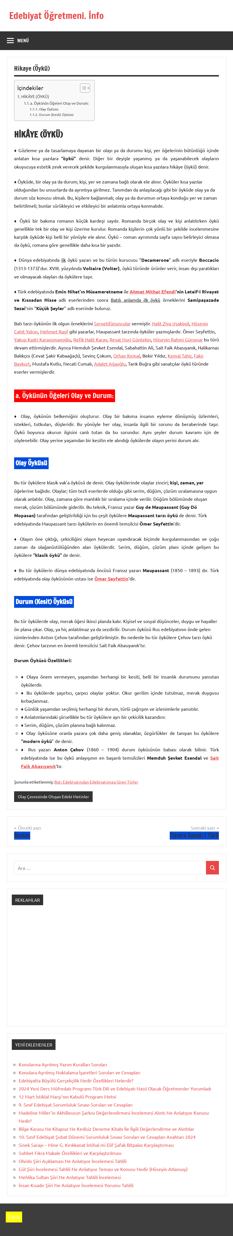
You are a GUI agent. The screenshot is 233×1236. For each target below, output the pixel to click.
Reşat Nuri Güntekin (130, 339)
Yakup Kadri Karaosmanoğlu (42, 339)
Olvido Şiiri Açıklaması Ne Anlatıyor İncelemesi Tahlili (73, 1161)
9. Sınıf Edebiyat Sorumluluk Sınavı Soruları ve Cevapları (76, 1104)
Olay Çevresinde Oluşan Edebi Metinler (53, 796)
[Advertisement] (116, 971)
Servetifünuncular (112, 323)
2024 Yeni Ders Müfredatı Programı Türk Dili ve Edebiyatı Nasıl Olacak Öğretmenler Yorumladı (115, 1088)
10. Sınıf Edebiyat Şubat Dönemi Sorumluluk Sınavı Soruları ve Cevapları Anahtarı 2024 (107, 1137)
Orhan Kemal (126, 355)
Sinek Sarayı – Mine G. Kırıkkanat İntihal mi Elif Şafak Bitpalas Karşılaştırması (96, 1145)
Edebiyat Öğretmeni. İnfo (56, 15)
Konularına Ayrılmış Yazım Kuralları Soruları (63, 1064)
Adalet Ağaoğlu (110, 363)
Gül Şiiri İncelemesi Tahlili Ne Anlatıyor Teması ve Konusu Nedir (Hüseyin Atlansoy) (103, 1169)
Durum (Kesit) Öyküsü (56, 114)
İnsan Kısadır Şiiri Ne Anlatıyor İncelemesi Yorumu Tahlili (76, 1185)
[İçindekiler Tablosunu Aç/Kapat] (82, 88)
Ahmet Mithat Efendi (153, 292)
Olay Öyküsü (48, 109)
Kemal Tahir (180, 355)
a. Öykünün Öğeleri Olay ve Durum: (59, 103)
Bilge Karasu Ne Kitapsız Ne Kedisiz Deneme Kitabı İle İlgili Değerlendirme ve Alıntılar (106, 1129)
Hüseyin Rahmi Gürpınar (178, 339)
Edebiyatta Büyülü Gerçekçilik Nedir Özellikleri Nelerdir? (76, 1080)
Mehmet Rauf (54, 331)
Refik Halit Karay (90, 339)
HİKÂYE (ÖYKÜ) (35, 96)
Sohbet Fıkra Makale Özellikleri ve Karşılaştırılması (70, 1153)
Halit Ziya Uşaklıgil (170, 323)
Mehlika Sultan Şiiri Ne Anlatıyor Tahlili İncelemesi (70, 1177)
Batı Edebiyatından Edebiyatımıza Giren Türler (96, 781)
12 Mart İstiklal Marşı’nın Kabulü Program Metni (67, 1096)
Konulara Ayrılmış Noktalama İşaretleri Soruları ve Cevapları (79, 1072)
